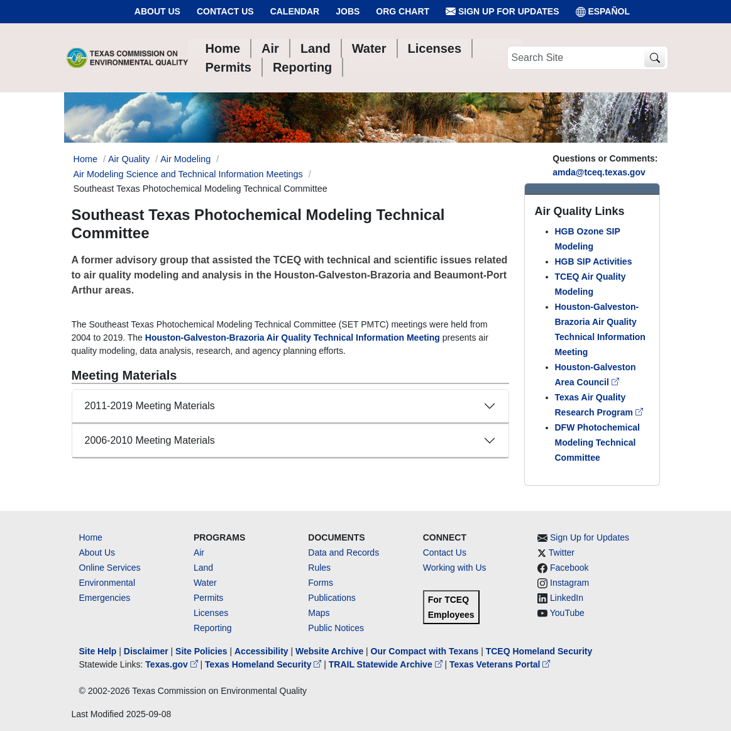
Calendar (295, 11)
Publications (332, 598)
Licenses (211, 613)
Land (203, 568)
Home (90, 537)
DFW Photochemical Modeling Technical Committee (597, 442)
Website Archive (329, 651)
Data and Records (343, 552)
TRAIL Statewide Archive (387, 664)
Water (205, 583)
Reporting (213, 628)
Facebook (569, 568)
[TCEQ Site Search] (655, 58)
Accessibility (262, 651)
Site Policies (201, 651)
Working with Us (454, 568)
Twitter (561, 552)
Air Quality (129, 159)
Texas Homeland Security (264, 664)
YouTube (567, 613)
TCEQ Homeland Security (539, 651)
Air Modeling (185, 159)
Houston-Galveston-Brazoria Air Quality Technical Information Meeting (292, 338)
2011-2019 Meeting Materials (150, 405)
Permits (208, 598)
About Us (157, 11)
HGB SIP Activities (593, 261)
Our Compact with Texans (425, 651)
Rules (319, 568)
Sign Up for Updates (502, 11)
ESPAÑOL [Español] (603, 11)
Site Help (98, 651)
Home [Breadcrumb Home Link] (85, 159)
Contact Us (225, 11)
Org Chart (402, 11)
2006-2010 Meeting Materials (150, 440)
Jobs (348, 11)
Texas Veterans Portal (499, 664)
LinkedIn (566, 598)
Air (199, 552)
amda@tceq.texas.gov (599, 172)
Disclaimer (146, 651)
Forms (320, 583)
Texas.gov (172, 664)
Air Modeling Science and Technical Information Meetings (188, 174)
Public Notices (336, 628)
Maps (318, 613)
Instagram (569, 583)
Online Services (110, 568)
